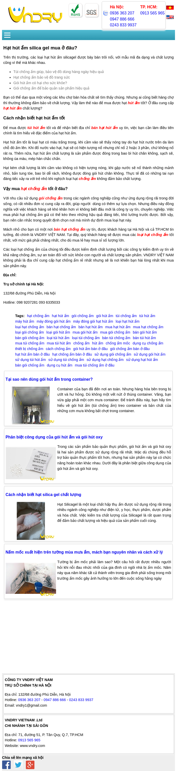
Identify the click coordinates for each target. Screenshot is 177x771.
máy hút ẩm (24, 321)
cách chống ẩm (58, 349)
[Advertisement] (88, 637)
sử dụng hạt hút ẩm (142, 360)
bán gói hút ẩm (145, 332)
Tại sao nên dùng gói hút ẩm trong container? (49, 379)
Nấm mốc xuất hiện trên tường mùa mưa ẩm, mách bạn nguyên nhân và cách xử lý (84, 552)
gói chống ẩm (51, 198)
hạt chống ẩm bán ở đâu (72, 354)
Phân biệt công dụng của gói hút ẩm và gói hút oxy (54, 437)
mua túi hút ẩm (59, 343)
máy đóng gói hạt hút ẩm (93, 321)
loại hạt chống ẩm (152, 235)
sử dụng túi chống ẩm (66, 360)
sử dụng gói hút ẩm (149, 354)
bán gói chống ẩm (29, 338)
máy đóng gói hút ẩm (53, 321)
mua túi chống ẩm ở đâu (94, 365)
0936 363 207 (122, 13)
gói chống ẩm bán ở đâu (129, 349)
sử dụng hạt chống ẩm (105, 360)
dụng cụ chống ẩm (148, 343)
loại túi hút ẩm (58, 338)
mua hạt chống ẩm (148, 327)
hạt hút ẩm (12, 108)
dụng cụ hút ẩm (59, 365)
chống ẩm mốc (118, 343)
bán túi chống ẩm (116, 338)
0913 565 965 (152, 13)
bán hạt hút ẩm (104, 128)
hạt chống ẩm (34, 189)
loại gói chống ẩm (29, 332)
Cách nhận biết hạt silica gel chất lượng (43, 494)
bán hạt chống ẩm (69, 229)
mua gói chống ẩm (115, 332)
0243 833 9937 (123, 25)
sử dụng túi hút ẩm (30, 360)
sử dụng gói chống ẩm (112, 354)
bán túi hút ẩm (144, 338)
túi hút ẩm (36, 128)
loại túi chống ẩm (86, 338)
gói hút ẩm (104, 316)
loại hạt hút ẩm (127, 321)
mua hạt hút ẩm (118, 327)
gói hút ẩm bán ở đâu (90, 349)
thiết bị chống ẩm (29, 349)
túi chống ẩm (126, 316)
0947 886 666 (122, 19)
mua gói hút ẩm (84, 332)
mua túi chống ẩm (29, 343)
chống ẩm (87, 179)
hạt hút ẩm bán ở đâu (32, 354)
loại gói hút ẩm (58, 332)
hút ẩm (134, 103)
